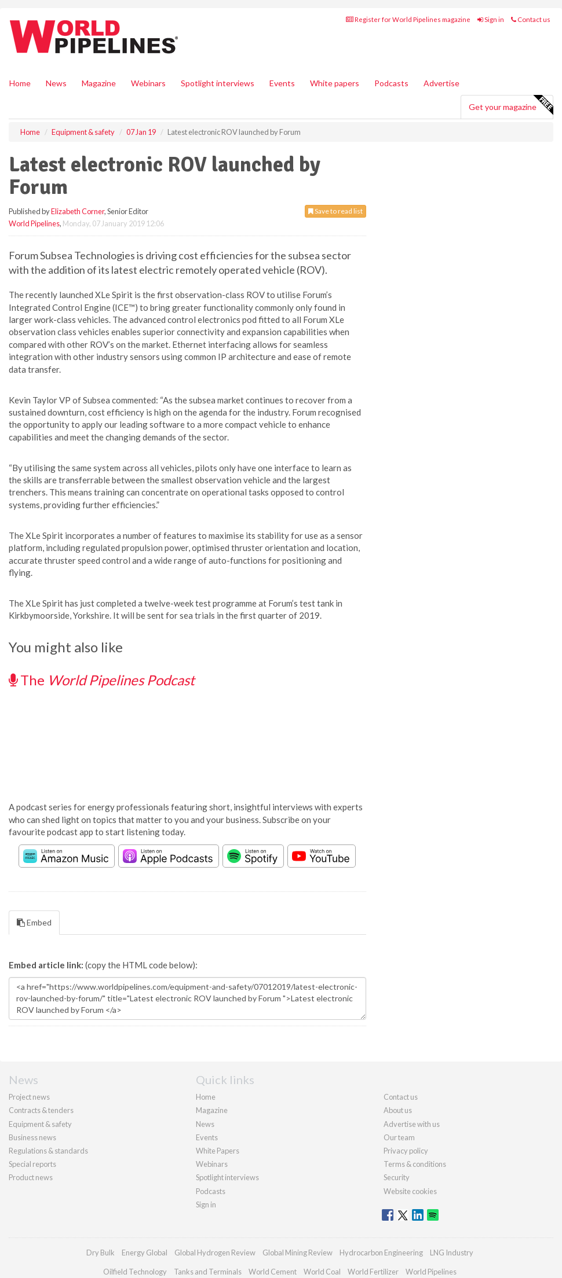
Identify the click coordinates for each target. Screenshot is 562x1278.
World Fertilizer (373, 1271)
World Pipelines (34, 223)
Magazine (99, 83)
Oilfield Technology (135, 1271)
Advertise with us (412, 1124)
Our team (399, 1137)
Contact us (530, 19)
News (205, 1124)
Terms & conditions (415, 1164)
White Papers (217, 1150)
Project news (29, 1096)
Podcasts (391, 83)
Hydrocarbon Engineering (381, 1252)
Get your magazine (511, 105)
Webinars (148, 83)
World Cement (273, 1271)
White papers (334, 83)
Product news (31, 1177)
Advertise (441, 83)
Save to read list (335, 211)
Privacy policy (406, 1150)
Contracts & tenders (41, 1110)
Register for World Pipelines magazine (408, 19)
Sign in (490, 19)
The (102, 679)
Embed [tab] (34, 922)
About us (398, 1110)
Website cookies (410, 1191)
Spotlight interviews (217, 83)
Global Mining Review (297, 1252)
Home (20, 83)
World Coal (322, 1271)
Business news (32, 1137)
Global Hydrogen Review (215, 1252)
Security (397, 1177)
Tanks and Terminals (208, 1271)
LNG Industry (451, 1252)
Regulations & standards (48, 1150)
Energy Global (144, 1252)
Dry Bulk (100, 1252)
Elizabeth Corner (77, 211)
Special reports (32, 1164)
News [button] (56, 83)
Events (282, 83)
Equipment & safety (40, 1124)
